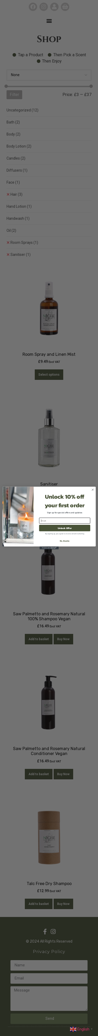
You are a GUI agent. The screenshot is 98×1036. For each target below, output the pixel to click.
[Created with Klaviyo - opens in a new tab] (49, 548)
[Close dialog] (92, 490)
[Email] (64, 521)
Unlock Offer (64, 528)
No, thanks (64, 540)
